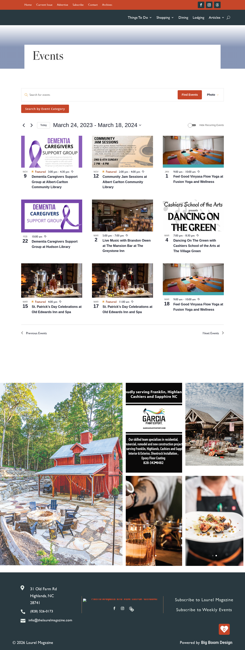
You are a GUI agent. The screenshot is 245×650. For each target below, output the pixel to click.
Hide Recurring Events (211, 125)
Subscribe (78, 5)
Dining (183, 17)
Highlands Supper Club (154, 522)
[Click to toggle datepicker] (97, 125)
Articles (214, 17)
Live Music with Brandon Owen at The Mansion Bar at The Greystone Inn (127, 246)
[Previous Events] (23, 125)
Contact (93, 5)
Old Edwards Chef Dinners (214, 522)
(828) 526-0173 (41, 611)
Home (28, 5)
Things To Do (138, 17)
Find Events (190, 94)
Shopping (163, 17)
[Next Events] (31, 125)
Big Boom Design (216, 642)
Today (43, 125)
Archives (107, 5)
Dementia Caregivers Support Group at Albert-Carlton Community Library (55, 182)
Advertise (62, 5)
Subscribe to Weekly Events (204, 610)
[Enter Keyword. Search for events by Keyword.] (99, 94)
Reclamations (214, 426)
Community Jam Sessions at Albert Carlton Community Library (125, 182)
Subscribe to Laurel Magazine (204, 600)
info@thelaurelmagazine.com (50, 620)
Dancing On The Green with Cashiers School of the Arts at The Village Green (196, 246)
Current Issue (44, 5)
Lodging (198, 17)
